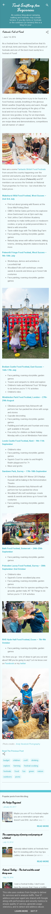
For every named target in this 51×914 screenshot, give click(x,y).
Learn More (21, 911)
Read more (43, 826)
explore (6, 766)
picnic (17, 777)
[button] (47, 32)
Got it (34, 911)
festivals (7, 771)
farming (16, 766)
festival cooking (31, 766)
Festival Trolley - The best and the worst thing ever (20, 871)
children (16, 760)
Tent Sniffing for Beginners (25, 7)
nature (40, 771)
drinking (34, 760)
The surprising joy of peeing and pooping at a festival (22, 836)
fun (23, 771)
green (31, 771)
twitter (23, 663)
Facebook (9, 663)
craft (26, 760)
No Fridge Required (11, 802)
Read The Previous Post (13, 751)
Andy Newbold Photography (27, 744)
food (17, 771)
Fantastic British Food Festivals (32, 169)
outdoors (7, 777)
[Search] (47, 5)
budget (6, 760)
